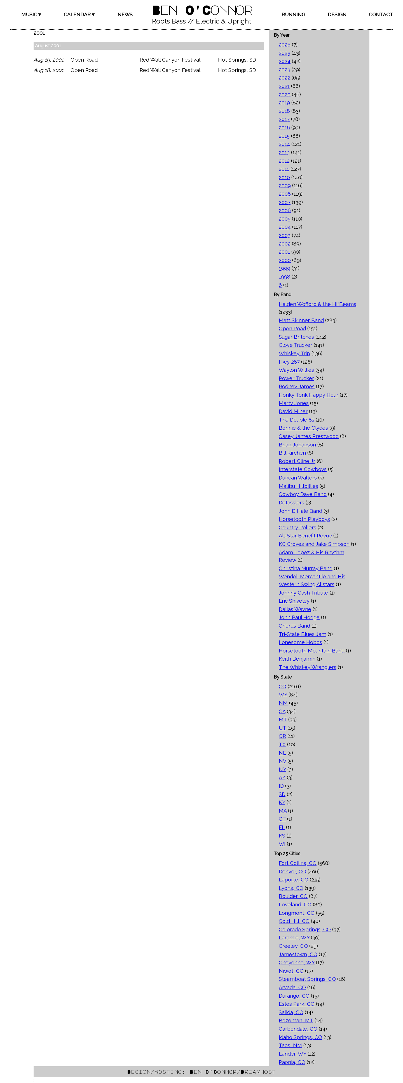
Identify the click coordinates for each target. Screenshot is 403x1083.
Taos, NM (290, 1045)
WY (283, 695)
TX (282, 744)
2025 (284, 53)
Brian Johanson (297, 445)
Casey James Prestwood (309, 436)
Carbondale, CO (298, 1029)
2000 (285, 260)
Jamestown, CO (298, 954)
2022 (284, 78)
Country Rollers (297, 527)
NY (282, 769)
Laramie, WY (294, 938)
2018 (284, 111)
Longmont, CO (297, 913)
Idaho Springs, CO (300, 1037)
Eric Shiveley (294, 601)
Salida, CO (291, 1012)
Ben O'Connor (201, 9)
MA (283, 811)
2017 (284, 119)
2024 (284, 61)
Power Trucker (296, 378)
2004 (285, 227)
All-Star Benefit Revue (305, 536)
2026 (284, 45)
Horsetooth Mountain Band (312, 651)
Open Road (292, 328)
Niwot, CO (291, 971)
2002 (284, 244)
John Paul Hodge (299, 617)
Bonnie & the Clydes (303, 428)
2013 (284, 152)
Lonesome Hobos (300, 642)
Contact (381, 14)
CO (282, 686)
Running (293, 14)
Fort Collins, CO (298, 863)
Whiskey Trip (294, 353)
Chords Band (294, 626)
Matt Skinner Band (301, 320)
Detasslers (291, 503)
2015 (284, 136)
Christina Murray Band (305, 568)
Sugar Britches (296, 337)
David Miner (293, 411)
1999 (284, 268)
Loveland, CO (295, 904)
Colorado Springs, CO (305, 929)
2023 (284, 69)
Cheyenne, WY (297, 962)
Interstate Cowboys (303, 469)
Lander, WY (292, 1054)
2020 (284, 94)
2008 (285, 194)
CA (282, 711)
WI (282, 844)
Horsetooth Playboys (304, 519)
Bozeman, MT (296, 1020)
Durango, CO (294, 996)
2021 (284, 86)
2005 (284, 219)
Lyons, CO (291, 888)
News (125, 14)
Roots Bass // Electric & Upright (201, 21)
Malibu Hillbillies (298, 486)
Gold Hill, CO (294, 921)
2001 (284, 252)
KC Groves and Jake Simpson (314, 544)
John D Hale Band (300, 511)
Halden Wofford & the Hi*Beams (317, 304)
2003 (284, 235)
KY (282, 802)
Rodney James (297, 386)
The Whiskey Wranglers (307, 667)
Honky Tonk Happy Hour (308, 395)
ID (281, 786)
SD (282, 794)
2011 (284, 169)
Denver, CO (292, 871)
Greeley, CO (293, 946)
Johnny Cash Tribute (303, 593)
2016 (284, 127)
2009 (285, 185)
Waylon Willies (296, 370)
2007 (284, 202)
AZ (282, 777)
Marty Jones (294, 403)
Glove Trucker (295, 345)
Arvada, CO (292, 987)
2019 (284, 103)
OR (282, 736)
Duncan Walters (298, 478)
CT (282, 819)
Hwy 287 (289, 362)
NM (283, 703)
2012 (284, 161)
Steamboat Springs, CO (307, 979)
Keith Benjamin (297, 659)
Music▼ (31, 14)
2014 (284, 144)
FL (282, 827)
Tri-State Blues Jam (302, 634)
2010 (284, 177)
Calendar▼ (79, 14)
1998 (284, 277)
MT (283, 719)
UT (282, 728)
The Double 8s (296, 420)
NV (282, 761)
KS (282, 836)
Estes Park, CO (297, 1004)
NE (282, 753)
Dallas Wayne (295, 609)
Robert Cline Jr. (297, 461)
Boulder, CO (293, 896)
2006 (285, 210)
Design (337, 14)
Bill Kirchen (292, 453)
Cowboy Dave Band (303, 494)
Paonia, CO (292, 1062)
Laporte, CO (293, 880)
